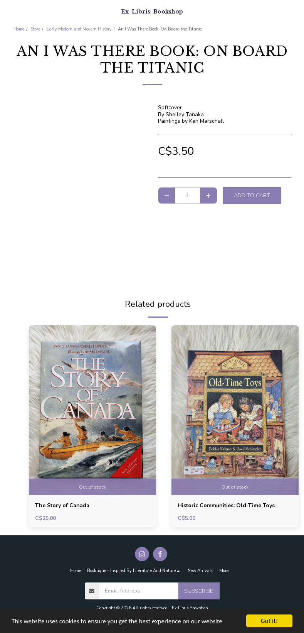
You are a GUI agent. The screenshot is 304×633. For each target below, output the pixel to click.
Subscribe (198, 591)
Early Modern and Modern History (79, 29)
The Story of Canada (62, 505)
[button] (8, 11)
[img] (92, 410)
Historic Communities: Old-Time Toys (226, 505)
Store (35, 29)
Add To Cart (252, 195)
